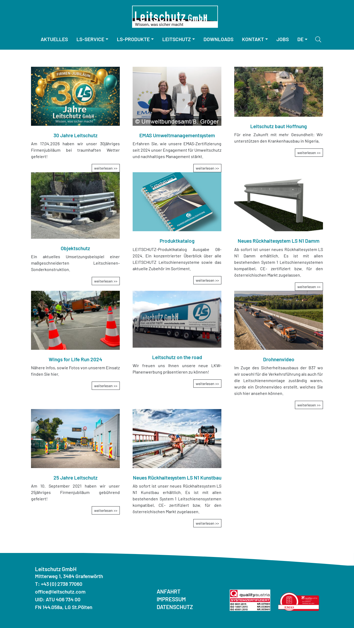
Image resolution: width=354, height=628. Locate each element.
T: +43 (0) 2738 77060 (58, 584)
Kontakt (253, 39)
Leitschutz (176, 39)
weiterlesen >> (105, 168)
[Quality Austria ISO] (250, 599)
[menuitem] (54, 39)
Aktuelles (54, 39)
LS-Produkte (133, 39)
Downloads (218, 39)
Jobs (282, 39)
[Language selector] (302, 39)
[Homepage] (175, 16)
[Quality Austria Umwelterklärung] (298, 601)
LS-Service (90, 39)
